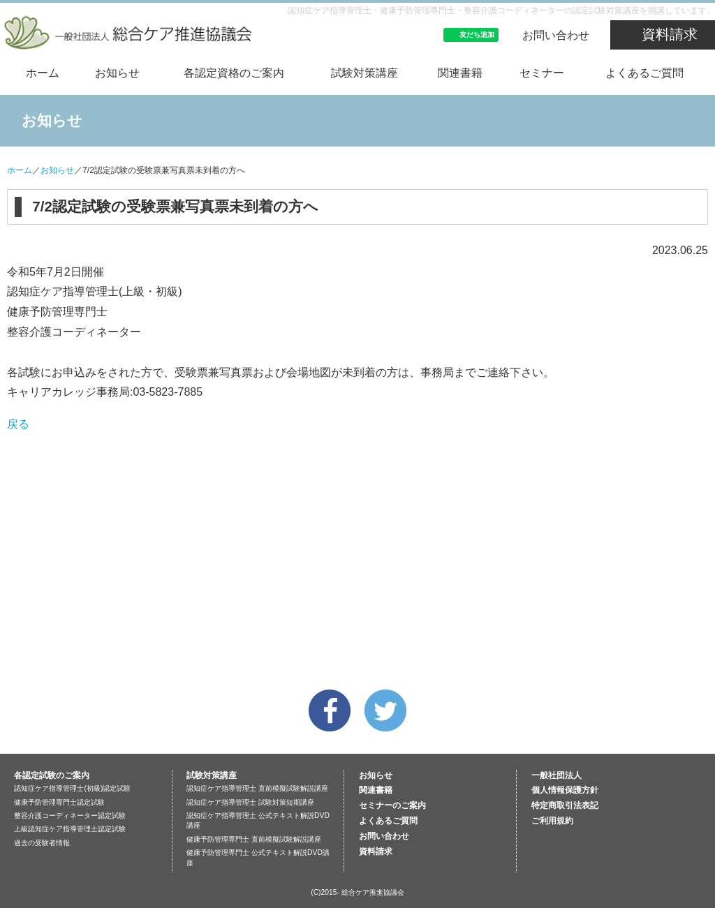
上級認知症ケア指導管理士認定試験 (70, 829)
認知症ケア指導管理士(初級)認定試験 (72, 788)
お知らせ (117, 73)
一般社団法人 (556, 775)
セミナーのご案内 (392, 805)
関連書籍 (460, 73)
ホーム (42, 73)
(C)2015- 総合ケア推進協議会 (357, 892)
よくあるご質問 (644, 73)
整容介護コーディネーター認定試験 (70, 815)
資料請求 (670, 34)
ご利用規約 (552, 821)
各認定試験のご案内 (51, 775)
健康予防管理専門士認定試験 (59, 802)
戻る (18, 424)
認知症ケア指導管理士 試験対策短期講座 (250, 802)
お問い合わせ (555, 35)
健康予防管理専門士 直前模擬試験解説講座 (253, 839)
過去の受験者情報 (42, 843)
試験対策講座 (364, 73)
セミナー (541, 73)
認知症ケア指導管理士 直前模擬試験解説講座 (257, 788)
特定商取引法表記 (564, 805)
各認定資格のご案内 (234, 73)
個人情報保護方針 (564, 790)
